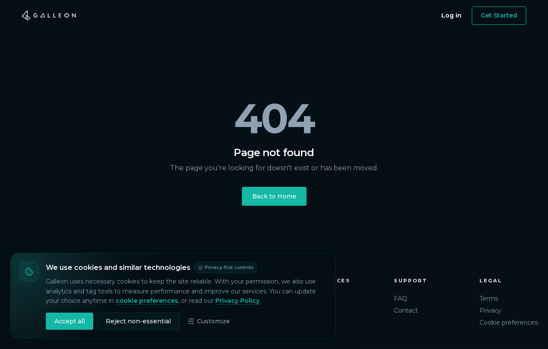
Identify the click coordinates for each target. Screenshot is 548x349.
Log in (451, 15)
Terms (489, 298)
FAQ (400, 298)
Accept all (69, 321)
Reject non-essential (138, 321)
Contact (406, 310)
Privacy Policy (237, 301)
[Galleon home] (49, 15)
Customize (209, 321)
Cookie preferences (509, 322)
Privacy (490, 310)
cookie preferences (147, 301)
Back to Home (274, 196)
